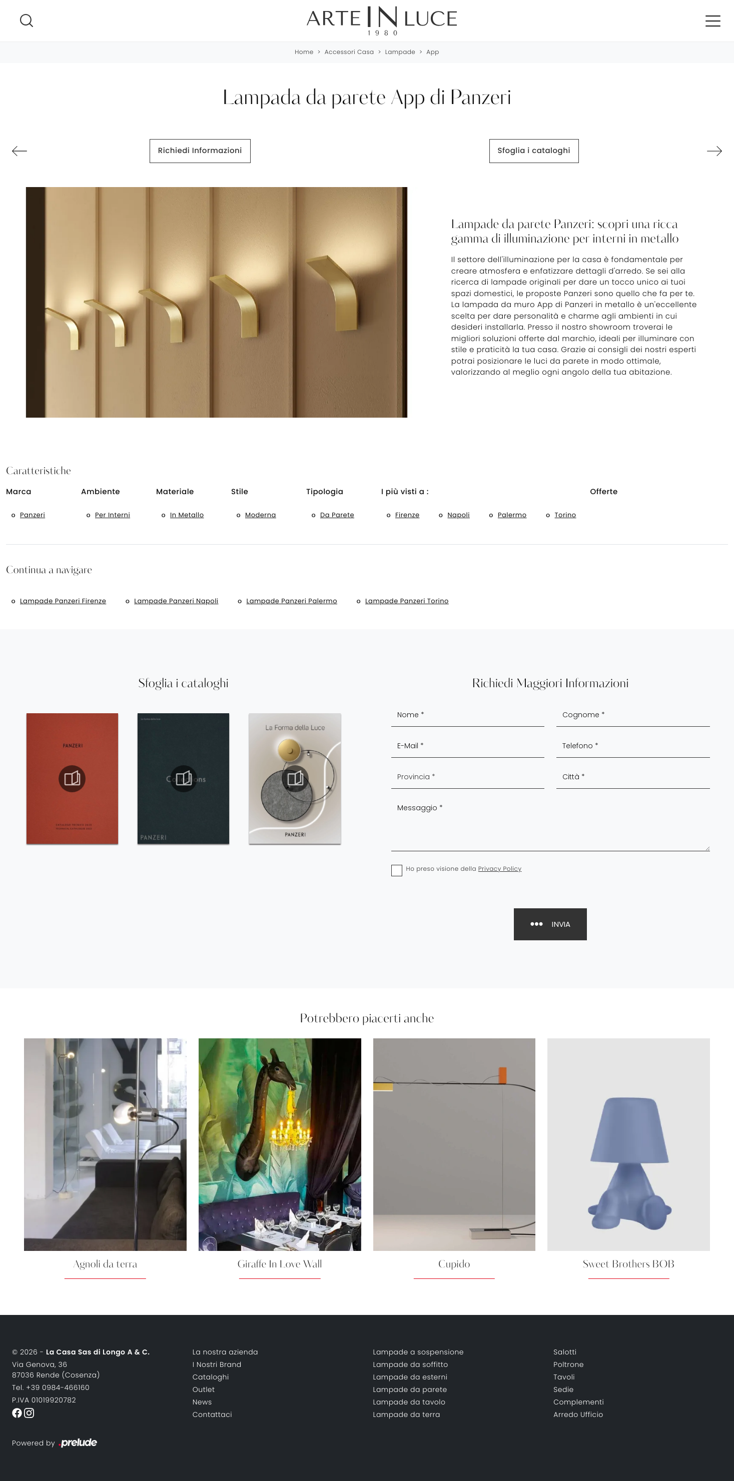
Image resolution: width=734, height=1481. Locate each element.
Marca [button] (19, 492)
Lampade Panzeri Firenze (63, 601)
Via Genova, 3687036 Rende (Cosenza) (56, 1369)
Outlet (204, 1389)
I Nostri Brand (217, 1364)
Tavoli (564, 1377)
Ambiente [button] (100, 492)
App (432, 52)
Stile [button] (239, 492)
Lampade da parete (410, 1389)
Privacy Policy (500, 869)
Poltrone (568, 1364)
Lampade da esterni (410, 1377)
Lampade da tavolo (409, 1402)
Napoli (458, 515)
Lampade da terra (407, 1414)
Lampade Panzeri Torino (407, 601)
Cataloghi (211, 1377)
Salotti (564, 1352)
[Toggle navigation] (712, 21)
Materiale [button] (175, 492)
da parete (337, 515)
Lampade (400, 52)
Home (304, 52)
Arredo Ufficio (578, 1414)
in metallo (187, 515)
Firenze (407, 515)
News (202, 1402)
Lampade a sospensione (418, 1352)
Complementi (578, 1402)
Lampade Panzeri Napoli (176, 601)
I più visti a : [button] (405, 492)
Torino (565, 515)
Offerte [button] (604, 492)
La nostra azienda (225, 1352)
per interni (112, 515)
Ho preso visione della (464, 869)
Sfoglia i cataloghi (534, 151)
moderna (260, 515)
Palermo (512, 515)
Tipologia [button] (325, 492)
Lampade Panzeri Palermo (292, 601)
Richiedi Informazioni (200, 151)
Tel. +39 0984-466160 (51, 1387)
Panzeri (32, 515)
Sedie (563, 1389)
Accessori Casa (349, 52)
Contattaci (212, 1414)
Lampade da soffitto (410, 1364)
